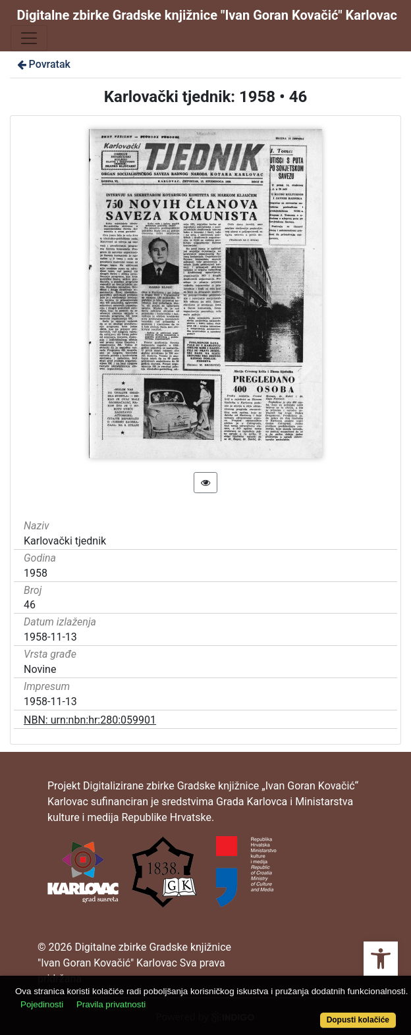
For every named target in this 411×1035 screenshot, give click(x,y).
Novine (40, 669)
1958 (35, 573)
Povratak (42, 64)
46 (30, 604)
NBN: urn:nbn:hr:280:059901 (90, 720)
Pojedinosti (41, 1004)
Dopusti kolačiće (358, 1019)
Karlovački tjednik (65, 541)
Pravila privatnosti (111, 1004)
